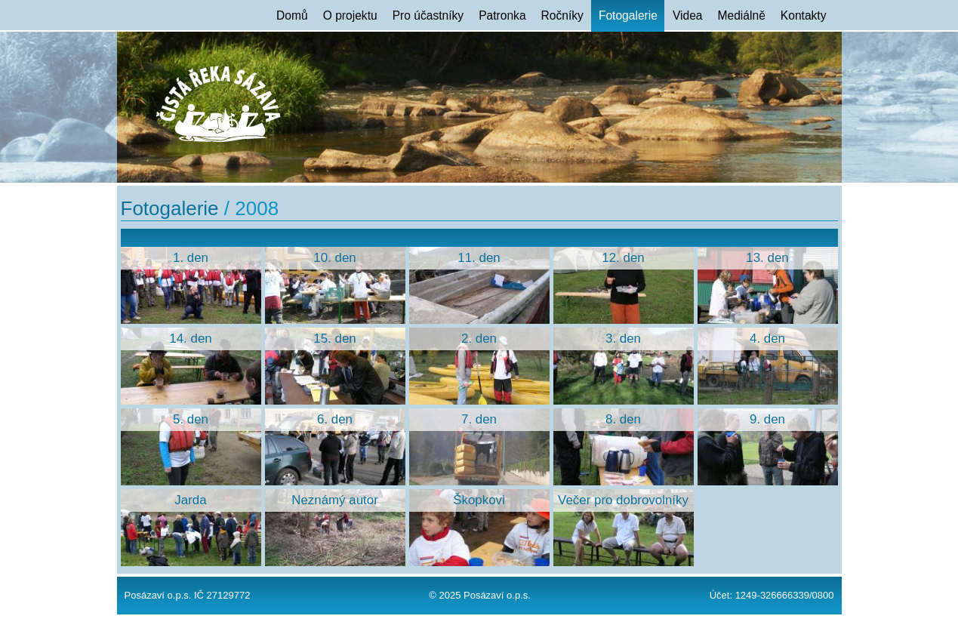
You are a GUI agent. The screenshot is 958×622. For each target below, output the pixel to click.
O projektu (350, 15)
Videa (688, 15)
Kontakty (804, 15)
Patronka (502, 15)
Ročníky (562, 15)
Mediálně (741, 15)
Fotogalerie (628, 15)
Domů (292, 15)
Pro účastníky (428, 15)
